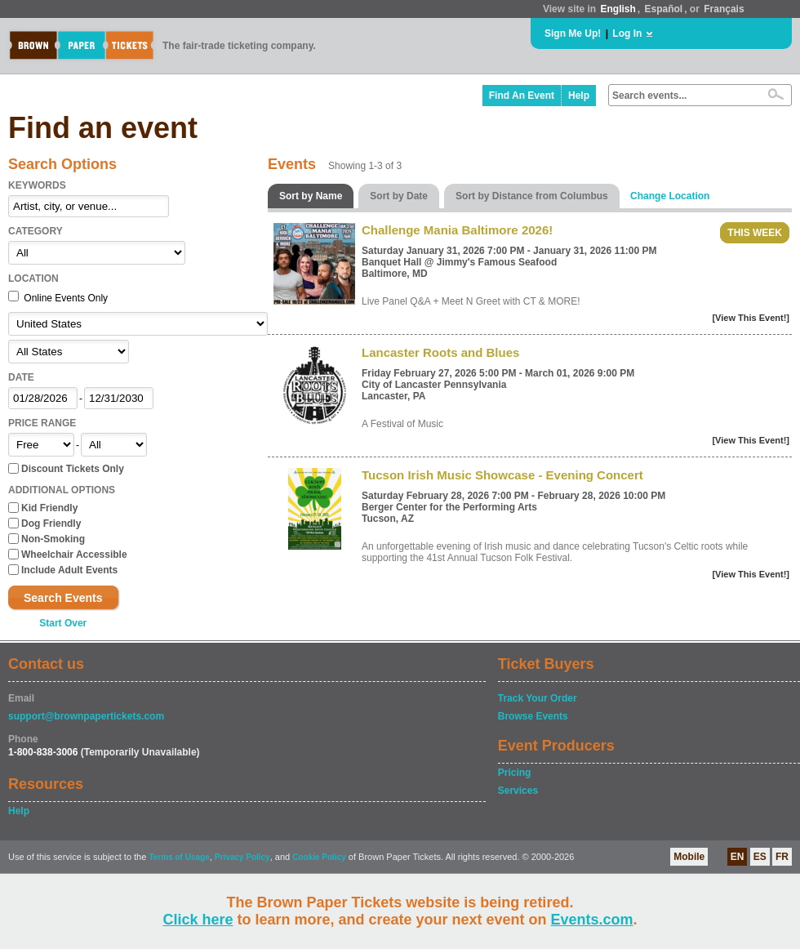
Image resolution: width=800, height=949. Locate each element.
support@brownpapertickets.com (86, 716)
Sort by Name (310, 196)
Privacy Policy (242, 857)
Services (518, 790)
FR (782, 856)
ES (760, 856)
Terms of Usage (179, 857)
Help (578, 95)
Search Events (63, 597)
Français (724, 9)
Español (664, 9)
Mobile (688, 856)
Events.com (592, 919)
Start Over (63, 623)
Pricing (514, 772)
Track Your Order (537, 698)
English (617, 9)
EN (737, 856)
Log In (627, 33)
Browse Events (533, 716)
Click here (197, 919)
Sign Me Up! (572, 33)
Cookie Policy (319, 857)
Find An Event (521, 95)
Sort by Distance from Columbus (532, 196)
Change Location (669, 196)
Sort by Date (399, 196)
